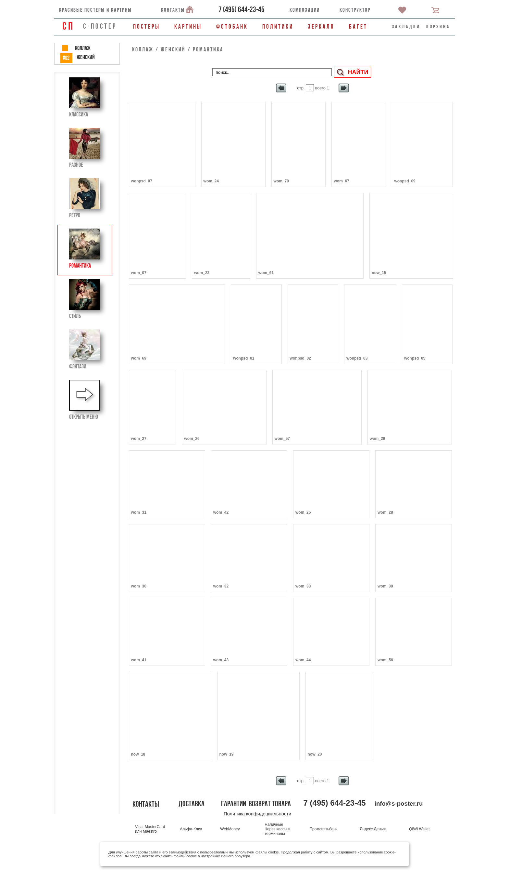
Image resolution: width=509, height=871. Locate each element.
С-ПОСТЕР (100, 26)
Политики (277, 26)
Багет (358, 26)
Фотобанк (232, 26)
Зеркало (321, 26)
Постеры (146, 26)
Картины (188, 26)
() (241, 9)
